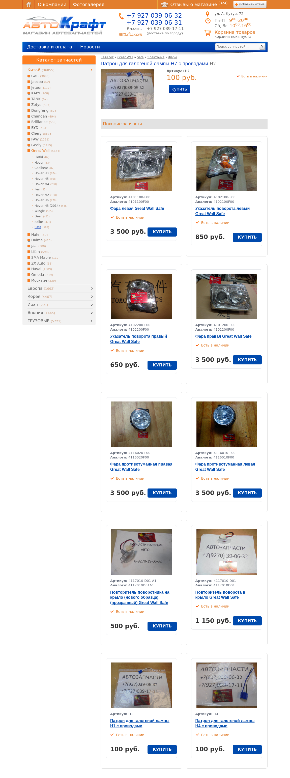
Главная (28, 4)
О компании (52, 4)
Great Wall (125, 57)
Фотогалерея (88, 4)
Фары (172, 57)
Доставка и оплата (49, 46)
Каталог (107, 57)
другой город (130, 33)
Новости (90, 46)
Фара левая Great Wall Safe (137, 208)
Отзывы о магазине (194, 4)
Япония (41, 312)
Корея (39, 296)
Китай (40, 70)
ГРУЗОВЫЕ (44, 321)
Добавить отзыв (252, 4)
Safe (140, 57)
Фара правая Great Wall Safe (223, 336)
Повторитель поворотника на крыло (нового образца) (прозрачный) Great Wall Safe (139, 597)
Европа (40, 288)
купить (179, 89)
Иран (37, 304)
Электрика (155, 57)
